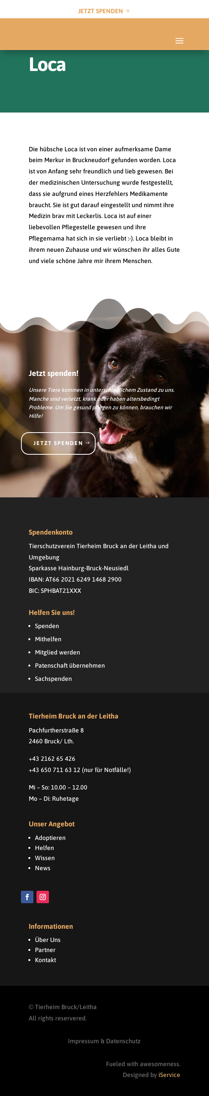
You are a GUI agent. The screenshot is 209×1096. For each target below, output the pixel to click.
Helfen (44, 847)
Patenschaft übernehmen (70, 665)
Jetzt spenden (58, 443)
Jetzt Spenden (100, 10)
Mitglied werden (57, 652)
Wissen (45, 857)
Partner (45, 949)
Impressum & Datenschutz (104, 1040)
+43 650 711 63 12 (54, 769)
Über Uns (48, 939)
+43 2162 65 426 (52, 758)
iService (169, 1074)
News (43, 867)
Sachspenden (53, 678)
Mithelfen (48, 638)
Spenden (47, 625)
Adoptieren (50, 837)
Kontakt (45, 959)
